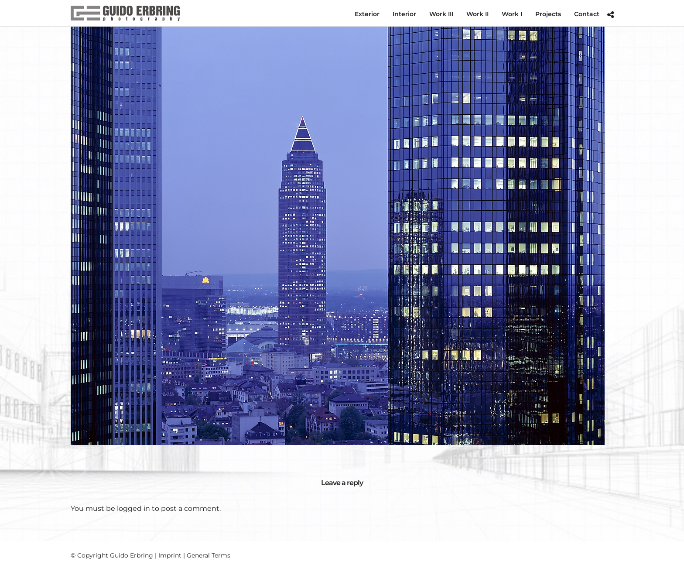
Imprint (169, 555)
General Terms (208, 555)
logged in (133, 508)
